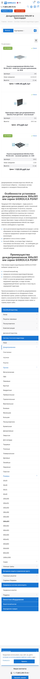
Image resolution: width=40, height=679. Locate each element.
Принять (24, 661)
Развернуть (6, 660)
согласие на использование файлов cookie (17, 657)
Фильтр (8, 30)
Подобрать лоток (7, 11)
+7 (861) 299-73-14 (8, 7)
